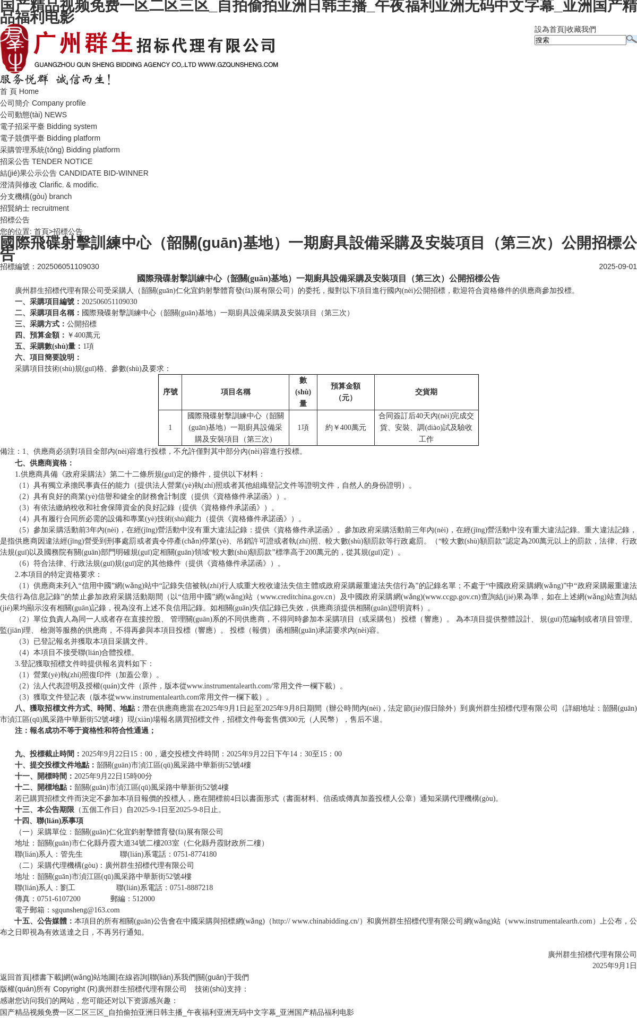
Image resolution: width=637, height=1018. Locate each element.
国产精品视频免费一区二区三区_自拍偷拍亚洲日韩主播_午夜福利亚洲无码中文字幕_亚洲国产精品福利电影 (177, 1012)
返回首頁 (15, 977)
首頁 (41, 231)
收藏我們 (581, 29)
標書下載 (47, 977)
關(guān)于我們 (222, 977)
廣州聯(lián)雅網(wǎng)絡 (291, 989)
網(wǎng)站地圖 (89, 977)
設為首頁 (549, 29)
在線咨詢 (133, 977)
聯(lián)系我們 (173, 977)
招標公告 (15, 219)
